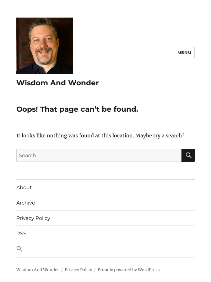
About (24, 187)
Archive (25, 203)
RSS (21, 234)
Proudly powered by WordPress (129, 270)
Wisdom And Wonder (57, 82)
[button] (105, 249)
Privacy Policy (33, 218)
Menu (184, 52)
